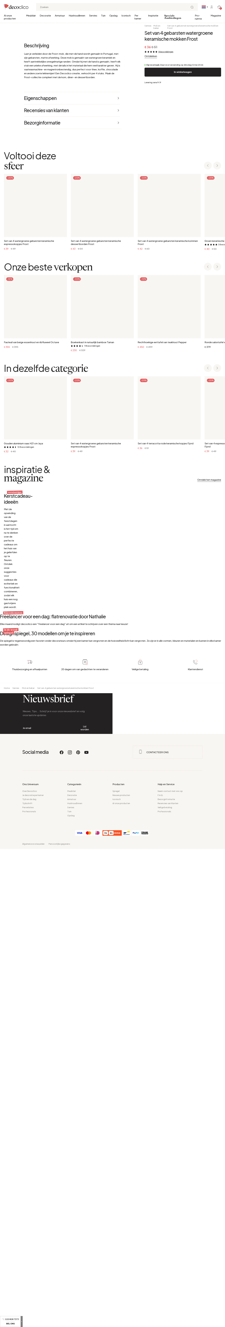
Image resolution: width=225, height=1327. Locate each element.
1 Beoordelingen (165, 52)
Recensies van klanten (168, 1281)
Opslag (113, 15)
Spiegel (116, 1269)
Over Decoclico (29, 1269)
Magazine (216, 15)
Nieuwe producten (121, 1273)
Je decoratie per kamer (33, 1273)
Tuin (103, 15)
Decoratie (45, 15)
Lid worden (84, 1189)
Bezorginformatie (166, 1277)
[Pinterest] (78, 1232)
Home (7, 1131)
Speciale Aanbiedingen (172, 17)
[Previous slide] (208, 299)
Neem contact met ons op (170, 1269)
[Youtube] (86, 1232)
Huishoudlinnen (77, 15)
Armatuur (60, 15)
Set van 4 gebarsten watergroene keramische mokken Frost (192, 27)
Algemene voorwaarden (33, 1322)
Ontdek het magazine (209, 612)
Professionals (29, 1289)
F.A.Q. (160, 1273)
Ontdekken (151, 56)
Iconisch (126, 15)
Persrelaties (28, 1285)
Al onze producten (10, 17)
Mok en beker (156, 27)
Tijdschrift (27, 1281)
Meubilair (31, 15)
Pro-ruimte (198, 17)
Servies (93, 15)
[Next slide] (217, 299)
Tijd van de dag (29, 1277)
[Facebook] (62, 1232)
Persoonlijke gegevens (59, 1322)
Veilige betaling (165, 1285)
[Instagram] (70, 1232)
